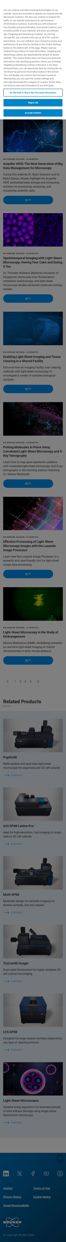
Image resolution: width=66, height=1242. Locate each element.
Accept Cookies (33, 113)
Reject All (33, 102)
